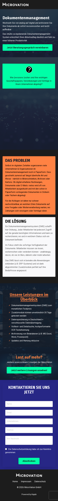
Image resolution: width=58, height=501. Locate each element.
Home (15, 481)
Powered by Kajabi (29, 494)
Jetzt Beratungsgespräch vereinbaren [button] (27, 47)
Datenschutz (40, 481)
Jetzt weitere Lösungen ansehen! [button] (29, 370)
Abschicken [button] (29, 461)
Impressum (26, 481)
